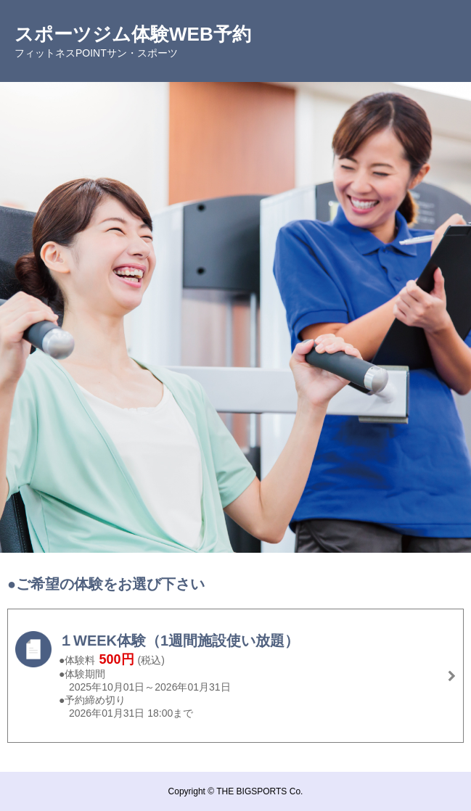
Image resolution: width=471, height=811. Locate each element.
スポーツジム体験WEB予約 (133, 34)
